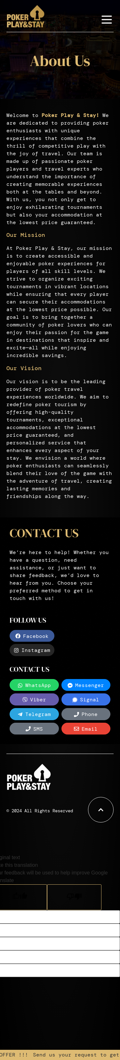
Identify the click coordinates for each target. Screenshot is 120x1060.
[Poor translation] (74, 897)
